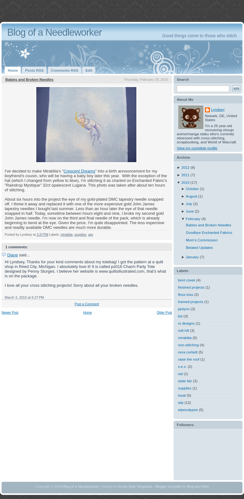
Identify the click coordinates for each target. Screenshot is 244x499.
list (180, 316)
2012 (186, 167)
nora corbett (187, 352)
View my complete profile (197, 148)
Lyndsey (218, 109)
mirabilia (66, 234)
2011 (186, 175)
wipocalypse (188, 410)
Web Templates (140, 486)
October (193, 189)
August (192, 196)
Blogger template (168, 486)
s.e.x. (182, 366)
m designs (186, 323)
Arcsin (123, 486)
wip (90, 234)
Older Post (164, 312)
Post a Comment (87, 304)
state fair (185, 381)
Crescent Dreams (79, 171)
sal (180, 374)
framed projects (190, 302)
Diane (12, 255)
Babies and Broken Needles (29, 79)
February (193, 219)
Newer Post (10, 312)
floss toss (185, 294)
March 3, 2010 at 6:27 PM (24, 297)
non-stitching (188, 345)
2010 (186, 182)
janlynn (184, 309)
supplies (80, 234)
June (190, 211)
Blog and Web (198, 486)
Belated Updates (199, 247)
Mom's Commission (202, 240)
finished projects (191, 287)
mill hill (183, 330)
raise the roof (188, 359)
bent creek (186, 280)
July (189, 204)
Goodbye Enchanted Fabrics (209, 232)
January (193, 257)
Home (87, 312)
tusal (182, 395)
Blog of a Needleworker (54, 32)
